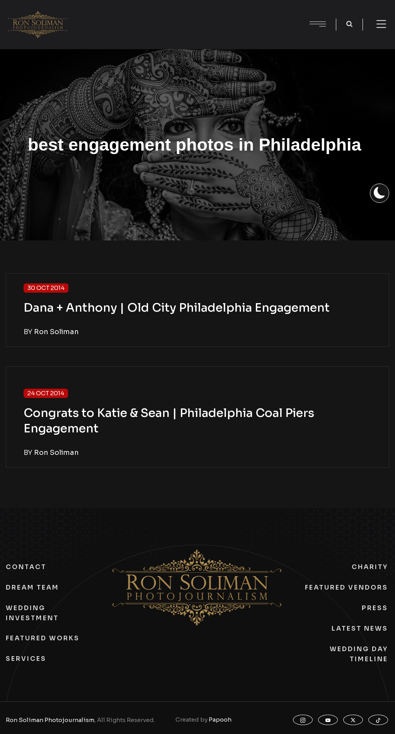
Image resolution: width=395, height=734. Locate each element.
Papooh (220, 719)
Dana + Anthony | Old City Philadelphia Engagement (177, 307)
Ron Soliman (56, 332)
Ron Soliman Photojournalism (50, 720)
